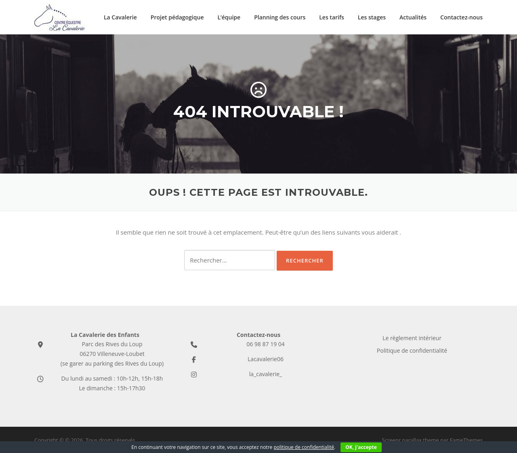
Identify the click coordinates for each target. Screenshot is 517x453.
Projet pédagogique (177, 17)
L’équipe (228, 17)
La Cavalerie (120, 17)
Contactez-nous (461, 17)
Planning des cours (279, 17)
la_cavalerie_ (265, 374)
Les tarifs (331, 17)
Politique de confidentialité (412, 350)
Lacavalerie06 (266, 359)
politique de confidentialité (303, 447)
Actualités (413, 17)
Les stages (372, 17)
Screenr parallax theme (410, 440)
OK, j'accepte (360, 447)
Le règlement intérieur (411, 338)
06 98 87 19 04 (265, 344)
